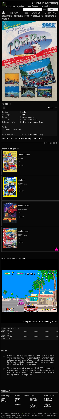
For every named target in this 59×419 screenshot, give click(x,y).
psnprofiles (46, 399)
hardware (37, 15)
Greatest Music (33, 400)
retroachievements (48, 401)
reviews (33, 6)
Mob (11, 139)
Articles (3, 398)
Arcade (50, 108)
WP (3, 139)
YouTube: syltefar (48, 398)
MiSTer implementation (31, 122)
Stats (2, 399)
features (50, 15)
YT (26, 139)
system (22, 6)
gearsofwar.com (47, 406)
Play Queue (32, 409)
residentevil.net (47, 404)
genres (36, 12)
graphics (50, 12)
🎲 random (11, 12)
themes (7, 15)
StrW (40, 139)
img (30, 139)
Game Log (17, 398)
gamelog (45, 6)
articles (10, 6)
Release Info (32, 405)
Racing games (27, 117)
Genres (31, 401)
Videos (2, 400)
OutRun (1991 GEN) (13, 129)
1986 (55, 108)
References (17, 403)
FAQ (16, 139)
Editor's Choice (33, 398)
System (17, 399)
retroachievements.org (31, 134)
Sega (22, 114)
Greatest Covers (33, 399)
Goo (34, 139)
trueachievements (48, 400)
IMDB (21, 139)
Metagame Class (33, 407)
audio (5, 19)
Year (16, 400)
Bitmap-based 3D (28, 119)
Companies (17, 401)
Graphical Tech (33, 403)
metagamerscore (47, 403)
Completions (18, 404)
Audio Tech (32, 406)
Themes (31, 404)
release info (21, 15)
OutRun (6, 104)
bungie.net (46, 405)
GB (7, 139)
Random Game (4, 401)
